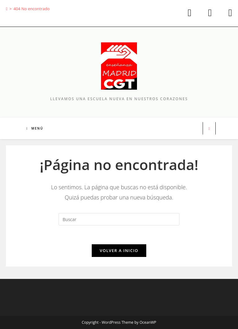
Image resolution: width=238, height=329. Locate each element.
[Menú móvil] (34, 128)
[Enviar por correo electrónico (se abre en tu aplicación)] (225, 13)
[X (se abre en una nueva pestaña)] (188, 13)
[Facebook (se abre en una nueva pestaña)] (208, 13)
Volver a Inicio (119, 250)
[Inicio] (6, 8)
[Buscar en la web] (209, 128)
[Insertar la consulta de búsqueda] (119, 219)
